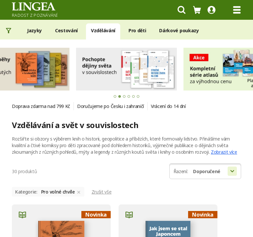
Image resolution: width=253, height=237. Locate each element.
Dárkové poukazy (179, 30)
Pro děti (137, 30)
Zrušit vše (102, 192)
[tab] (115, 96)
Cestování (66, 30)
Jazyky (34, 30)
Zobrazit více (224, 152)
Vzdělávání (103, 30)
